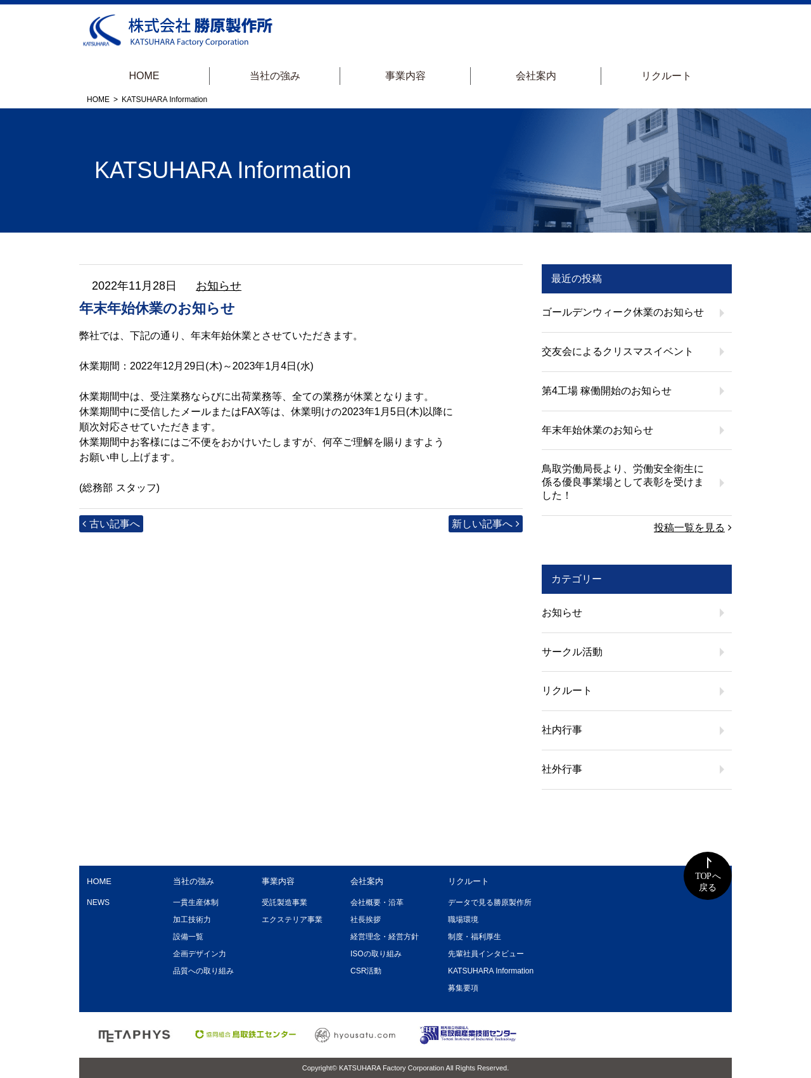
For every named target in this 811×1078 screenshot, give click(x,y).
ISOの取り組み (376, 953)
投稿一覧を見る (689, 527)
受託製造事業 (284, 902)
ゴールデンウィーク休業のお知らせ (623, 312)
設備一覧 (188, 936)
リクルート (666, 75)
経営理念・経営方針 (384, 936)
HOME (144, 75)
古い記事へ (114, 523)
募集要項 (463, 988)
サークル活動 (572, 651)
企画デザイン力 (199, 953)
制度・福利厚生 (474, 936)
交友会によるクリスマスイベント (618, 351)
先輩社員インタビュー (486, 953)
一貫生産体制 (196, 902)
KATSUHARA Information (490, 970)
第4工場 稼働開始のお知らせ (607, 390)
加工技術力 (192, 919)
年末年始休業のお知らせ (597, 430)
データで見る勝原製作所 (490, 902)
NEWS (98, 902)
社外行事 (562, 769)
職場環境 (463, 919)
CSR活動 (365, 970)
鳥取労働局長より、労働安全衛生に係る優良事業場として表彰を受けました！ (623, 482)
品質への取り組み (203, 970)
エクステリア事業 (292, 919)
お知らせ (218, 285)
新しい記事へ (482, 523)
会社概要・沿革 (377, 902)
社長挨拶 (365, 919)
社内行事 (562, 729)
